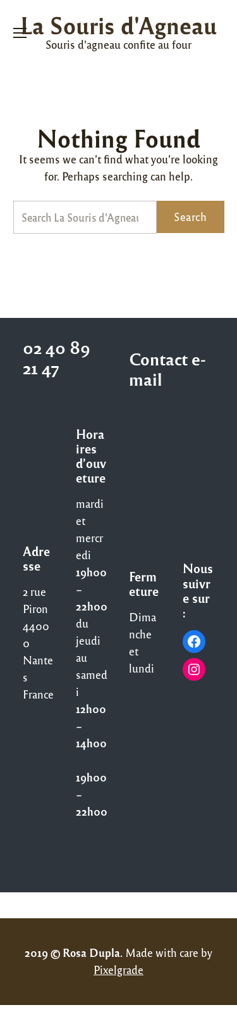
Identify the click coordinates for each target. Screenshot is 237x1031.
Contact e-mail (167, 368)
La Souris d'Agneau (118, 24)
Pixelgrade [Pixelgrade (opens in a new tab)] (118, 970)
